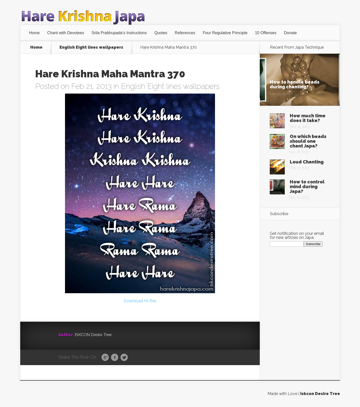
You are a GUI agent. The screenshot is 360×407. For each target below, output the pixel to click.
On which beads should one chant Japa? (308, 141)
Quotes (161, 33)
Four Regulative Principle (225, 33)
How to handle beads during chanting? (295, 84)
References (185, 33)
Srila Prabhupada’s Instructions (119, 33)
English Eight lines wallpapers (91, 47)
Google (105, 358)
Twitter (124, 358)
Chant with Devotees (65, 33)
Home (34, 33)
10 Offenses (265, 33)
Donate (290, 33)
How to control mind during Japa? (307, 186)
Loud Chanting (307, 161)
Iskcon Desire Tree (320, 393)
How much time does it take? (308, 118)
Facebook (114, 358)
